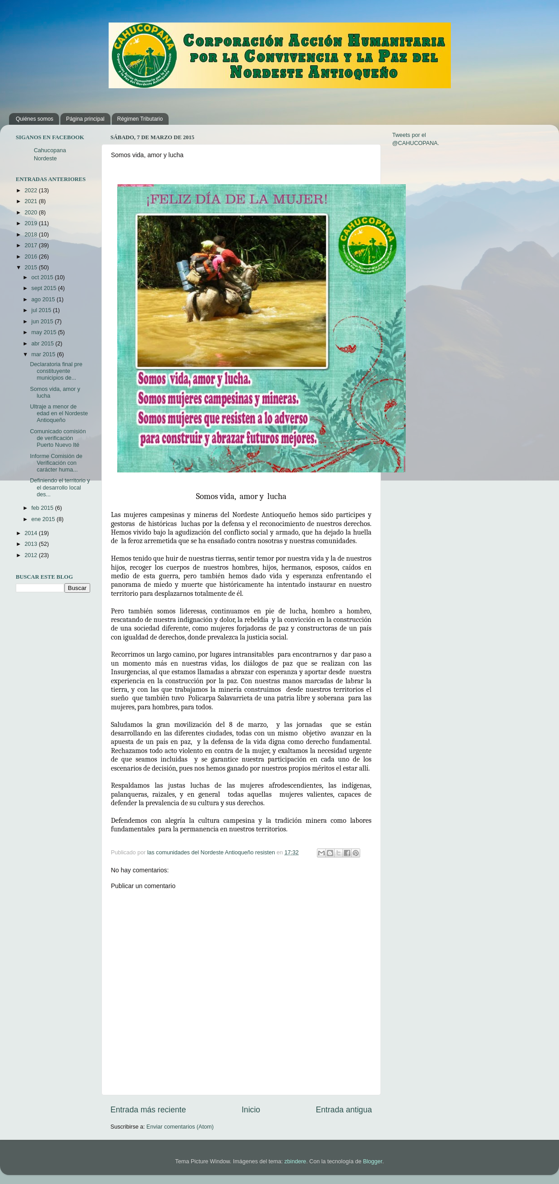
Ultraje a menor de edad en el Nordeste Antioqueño (58, 413)
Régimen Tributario (140, 119)
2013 (31, 544)
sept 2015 (45, 288)
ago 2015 (44, 299)
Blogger (372, 1161)
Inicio (251, 1109)
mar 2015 (44, 354)
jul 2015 (42, 310)
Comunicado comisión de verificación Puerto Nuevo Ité (58, 438)
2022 (31, 190)
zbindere (295, 1161)
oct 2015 (43, 277)
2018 (31, 234)
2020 (31, 212)
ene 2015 (44, 519)
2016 (31, 257)
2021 (31, 201)
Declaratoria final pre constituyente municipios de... (56, 371)
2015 (31, 267)
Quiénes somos (34, 119)
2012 (31, 555)
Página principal (85, 119)
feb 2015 (43, 508)
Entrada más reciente (148, 1109)
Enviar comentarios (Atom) (180, 1127)
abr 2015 (43, 343)
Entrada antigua (344, 1109)
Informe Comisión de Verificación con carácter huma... (56, 463)
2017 (31, 245)
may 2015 (45, 332)
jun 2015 (43, 321)
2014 (31, 533)
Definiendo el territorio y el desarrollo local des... (60, 487)
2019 (31, 223)
